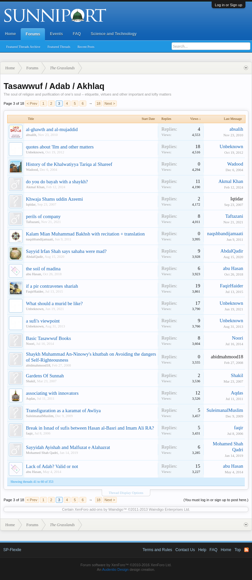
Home (10, 34)
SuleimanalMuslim (39, 416)
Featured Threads (59, 47)
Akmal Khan (35, 187)
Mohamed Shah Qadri (42, 453)
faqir (29, 433)
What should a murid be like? (54, 303)
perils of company (43, 216)
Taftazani (32, 222)
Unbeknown (35, 152)
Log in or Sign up (228, 5)
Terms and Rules (157, 549)
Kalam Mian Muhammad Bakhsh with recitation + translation (85, 233)
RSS (246, 549)
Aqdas (30, 398)
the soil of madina (43, 268)
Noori (30, 344)
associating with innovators (52, 393)
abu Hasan (33, 274)
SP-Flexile (12, 549)
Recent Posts (85, 47)
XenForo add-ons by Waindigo (98, 509)
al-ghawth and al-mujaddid (52, 129)
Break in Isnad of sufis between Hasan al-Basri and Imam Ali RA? (90, 428)
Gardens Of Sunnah (45, 375)
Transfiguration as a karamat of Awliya (63, 410)
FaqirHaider (34, 291)
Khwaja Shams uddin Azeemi (54, 199)
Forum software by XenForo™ (126, 565)
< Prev (32, 103)
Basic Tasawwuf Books (48, 338)
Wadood (32, 169)
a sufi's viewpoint (43, 320)
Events (56, 34)
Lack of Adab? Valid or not (52, 466)
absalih (31, 135)
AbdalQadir (34, 256)
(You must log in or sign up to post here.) (215, 500)
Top (238, 549)
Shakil (30, 381)
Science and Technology (113, 34)
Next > (110, 103)
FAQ (77, 34)
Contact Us (185, 549)
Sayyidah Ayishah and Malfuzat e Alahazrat (68, 447)
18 (98, 103)
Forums (33, 34)
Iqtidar (30, 204)
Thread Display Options (126, 493)
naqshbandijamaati (39, 239)
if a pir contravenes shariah (52, 286)
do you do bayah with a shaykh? (57, 181)
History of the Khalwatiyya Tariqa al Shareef (69, 164)
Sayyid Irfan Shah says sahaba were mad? (66, 251)
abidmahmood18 (38, 365)
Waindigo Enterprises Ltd (169, 509)
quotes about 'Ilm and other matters (60, 146)
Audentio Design (115, 569)
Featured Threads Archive (23, 47)
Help (202, 549)
